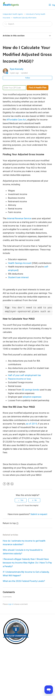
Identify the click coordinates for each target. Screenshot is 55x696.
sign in (10, 604)
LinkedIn (12, 484)
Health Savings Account (19, 263)
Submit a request (38, 514)
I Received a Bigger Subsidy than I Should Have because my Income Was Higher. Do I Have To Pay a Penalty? (27, 563)
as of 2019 (31, 423)
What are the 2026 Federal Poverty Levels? (24, 581)
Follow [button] (27, 78)
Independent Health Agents (13, 14)
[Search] (27, 24)
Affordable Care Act (16, 119)
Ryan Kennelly (16, 69)
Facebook (4, 484)
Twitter (8, 484)
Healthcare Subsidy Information (24, 18)
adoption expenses (32, 396)
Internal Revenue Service (19, 218)
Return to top (10, 523)
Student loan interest (18, 277)
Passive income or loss (19, 378)
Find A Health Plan (37, 87)
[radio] (21, 500)
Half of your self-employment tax (24, 375)
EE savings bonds (30, 389)
